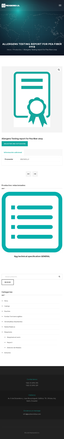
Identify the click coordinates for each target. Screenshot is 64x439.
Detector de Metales (14, 347)
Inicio (9, 50)
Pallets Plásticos (9, 327)
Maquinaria (8, 332)
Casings (7, 306)
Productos (17, 50)
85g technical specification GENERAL (32, 256)
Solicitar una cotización (14, 144)
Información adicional (13, 152)
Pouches (7, 311)
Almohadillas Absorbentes (13, 321)
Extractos (7, 353)
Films (6, 301)
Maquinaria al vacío (13, 337)
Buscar (8, 282)
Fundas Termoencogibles (13, 316)
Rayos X (9, 342)
